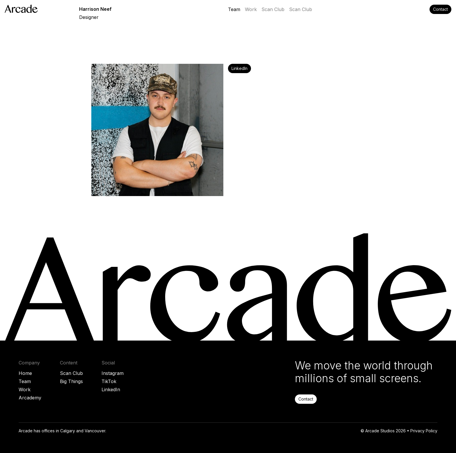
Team (25, 381)
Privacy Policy (423, 430)
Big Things (71, 381)
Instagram (112, 373)
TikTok (108, 381)
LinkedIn (110, 389)
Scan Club (71, 373)
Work (25, 389)
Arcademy (30, 398)
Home (25, 373)
